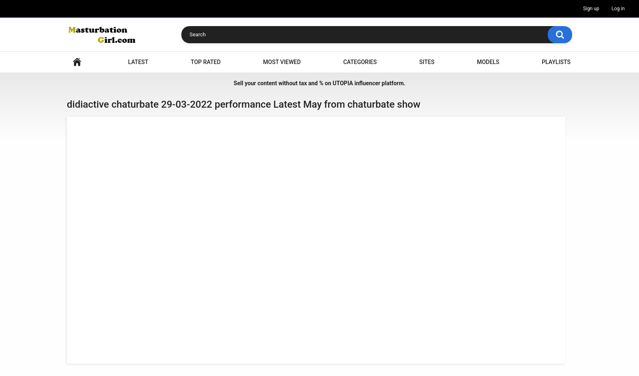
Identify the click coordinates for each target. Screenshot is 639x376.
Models (488, 62)
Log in (618, 8)
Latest (138, 62)
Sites (426, 62)
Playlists (556, 62)
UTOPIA (343, 83)
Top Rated (205, 62)
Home (77, 62)
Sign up (591, 8)
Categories (360, 62)
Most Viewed (282, 62)
